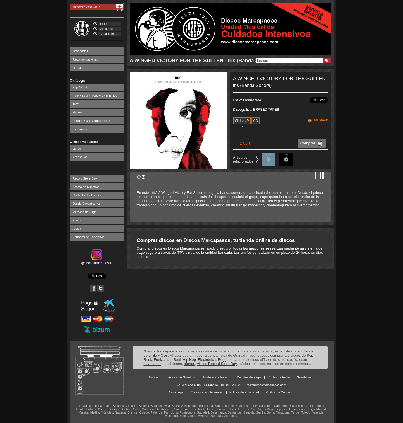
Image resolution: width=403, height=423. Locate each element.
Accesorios (80, 157)
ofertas (189, 364)
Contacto (155, 377)
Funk (158, 359)
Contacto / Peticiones (87, 195)
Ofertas (78, 67)
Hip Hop (78, 112)
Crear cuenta (108, 33)
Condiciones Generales (207, 392)
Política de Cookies (279, 392)
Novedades (80, 51)
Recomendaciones (85, 59)
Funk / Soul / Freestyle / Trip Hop (95, 95)
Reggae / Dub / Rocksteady (91, 120)
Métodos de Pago (85, 212)
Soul (177, 359)
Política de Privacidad (244, 392)
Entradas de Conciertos (89, 237)
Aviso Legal (176, 392)
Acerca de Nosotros (86, 186)
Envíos (77, 220)
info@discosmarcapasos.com (266, 384)
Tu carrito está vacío (86, 7)
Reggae (224, 359)
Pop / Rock (80, 87)
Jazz (76, 104)
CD (255, 121)
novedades (153, 364)
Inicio (103, 23)
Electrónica (80, 129)
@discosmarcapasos (96, 261)
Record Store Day (85, 178)
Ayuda (77, 228)
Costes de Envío (278, 377)
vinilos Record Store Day (217, 364)
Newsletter (304, 377)
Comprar (311, 143)
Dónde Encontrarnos (87, 203)
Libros (77, 148)
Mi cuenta (106, 28)
